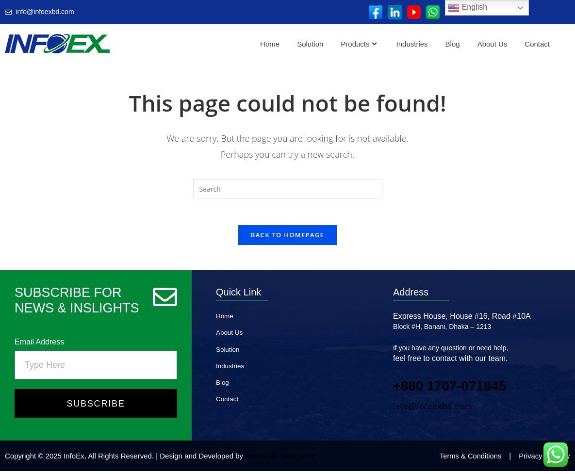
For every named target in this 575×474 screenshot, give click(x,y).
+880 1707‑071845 (454, 388)
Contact (537, 44)
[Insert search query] (287, 188)
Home (269, 44)
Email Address (39, 345)
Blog (452, 44)
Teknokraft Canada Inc (281, 459)
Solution (310, 44)
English (467, 8)
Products (358, 44)
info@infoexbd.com (432, 409)
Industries (412, 44)
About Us (492, 44)
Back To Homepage (287, 237)
